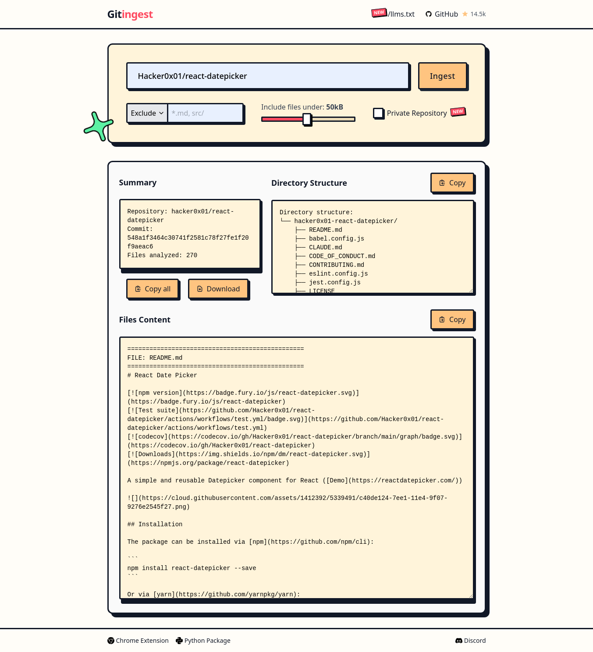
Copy (452, 183)
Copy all (153, 289)
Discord (470, 640)
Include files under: (302, 107)
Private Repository (410, 113)
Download (218, 289)
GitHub (441, 14)
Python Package (203, 640)
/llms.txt (393, 14)
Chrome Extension (138, 640)
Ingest (442, 76)
